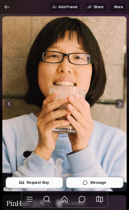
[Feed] (64, 199)
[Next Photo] (119, 103)
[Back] (7, 7)
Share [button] (95, 7)
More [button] (118, 7)
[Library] (29, 199)
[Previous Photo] (9, 103)
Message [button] (94, 182)
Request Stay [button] (34, 182)
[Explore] (47, 199)
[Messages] (82, 199)
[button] (99, 199)
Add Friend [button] (64, 7)
